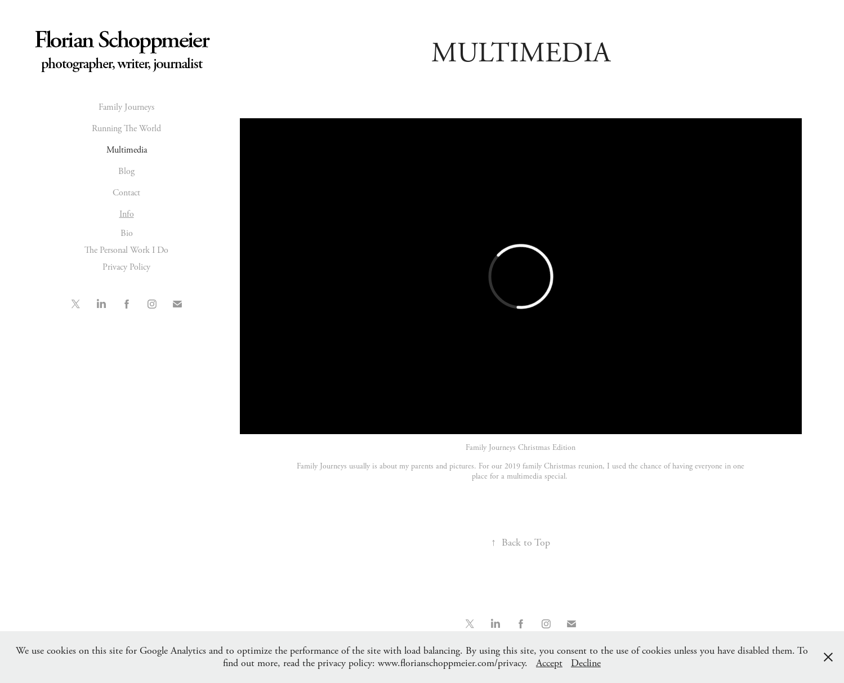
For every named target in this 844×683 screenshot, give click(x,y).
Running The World (126, 129)
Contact (126, 193)
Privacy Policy (126, 267)
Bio (126, 233)
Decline (586, 663)
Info (126, 214)
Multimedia (126, 150)
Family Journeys (126, 107)
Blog (126, 171)
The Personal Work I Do (126, 250)
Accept (549, 663)
